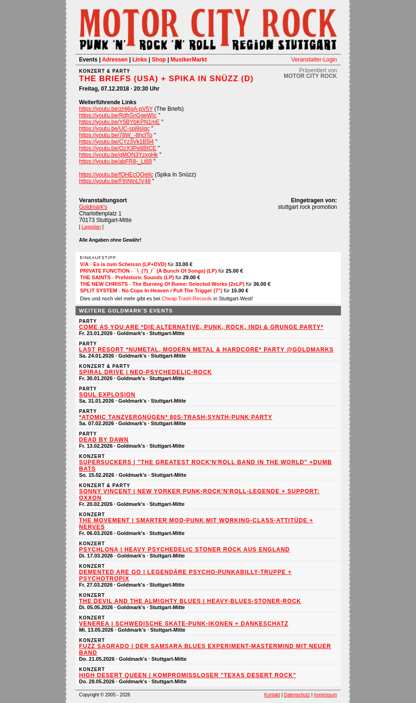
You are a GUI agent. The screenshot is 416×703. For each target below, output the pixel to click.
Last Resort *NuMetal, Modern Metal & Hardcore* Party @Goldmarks (206, 349)
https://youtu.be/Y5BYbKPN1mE (119, 122)
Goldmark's (93, 207)
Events (88, 59)
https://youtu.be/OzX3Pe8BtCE (118, 148)
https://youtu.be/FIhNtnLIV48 (115, 181)
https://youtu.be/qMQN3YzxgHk (118, 155)
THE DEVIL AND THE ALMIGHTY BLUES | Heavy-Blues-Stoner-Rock (190, 601)
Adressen (115, 59)
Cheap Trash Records (187, 298)
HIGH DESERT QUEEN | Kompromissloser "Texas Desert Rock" (187, 675)
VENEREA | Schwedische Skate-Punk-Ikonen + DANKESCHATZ (184, 623)
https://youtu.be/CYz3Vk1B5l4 (116, 141)
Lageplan (91, 226)
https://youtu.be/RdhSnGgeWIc (118, 115)
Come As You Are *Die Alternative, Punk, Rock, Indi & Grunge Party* (201, 327)
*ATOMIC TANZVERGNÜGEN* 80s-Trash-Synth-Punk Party (175, 417)
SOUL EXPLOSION (107, 394)
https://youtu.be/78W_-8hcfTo (115, 135)
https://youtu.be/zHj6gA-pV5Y (116, 109)
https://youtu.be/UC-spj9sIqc (114, 128)
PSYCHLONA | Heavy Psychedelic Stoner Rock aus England (184, 549)
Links (139, 59)
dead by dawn (104, 439)
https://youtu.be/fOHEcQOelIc (116, 174)
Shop (159, 59)
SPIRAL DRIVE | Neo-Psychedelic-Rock (145, 372)
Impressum (325, 694)
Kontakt (272, 694)
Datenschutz (297, 694)
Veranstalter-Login (314, 59)
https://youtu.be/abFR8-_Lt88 (115, 161)
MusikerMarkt (189, 59)
